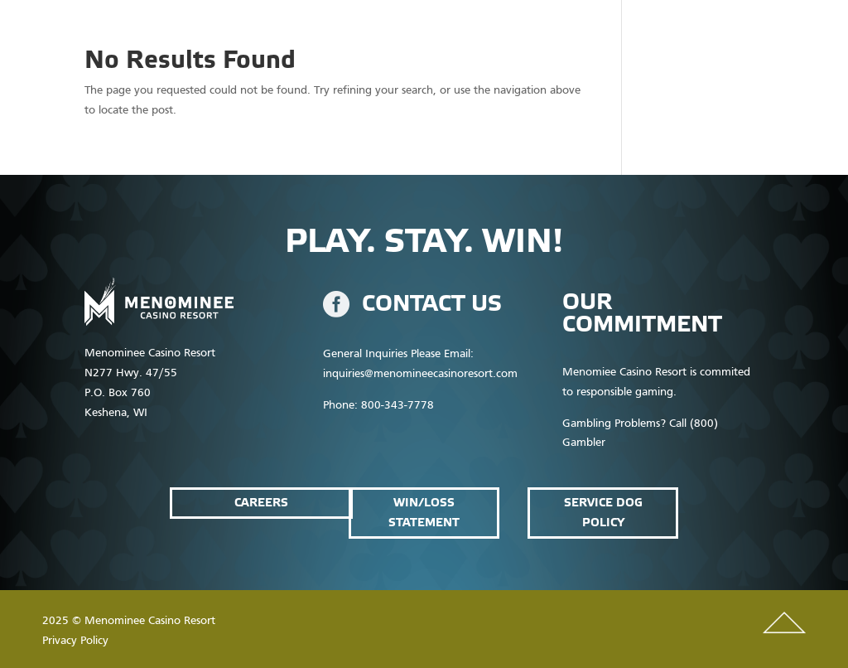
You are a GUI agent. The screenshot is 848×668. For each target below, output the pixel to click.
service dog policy (603, 513)
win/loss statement (424, 513)
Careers (261, 503)
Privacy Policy (75, 641)
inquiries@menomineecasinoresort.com (420, 374)
